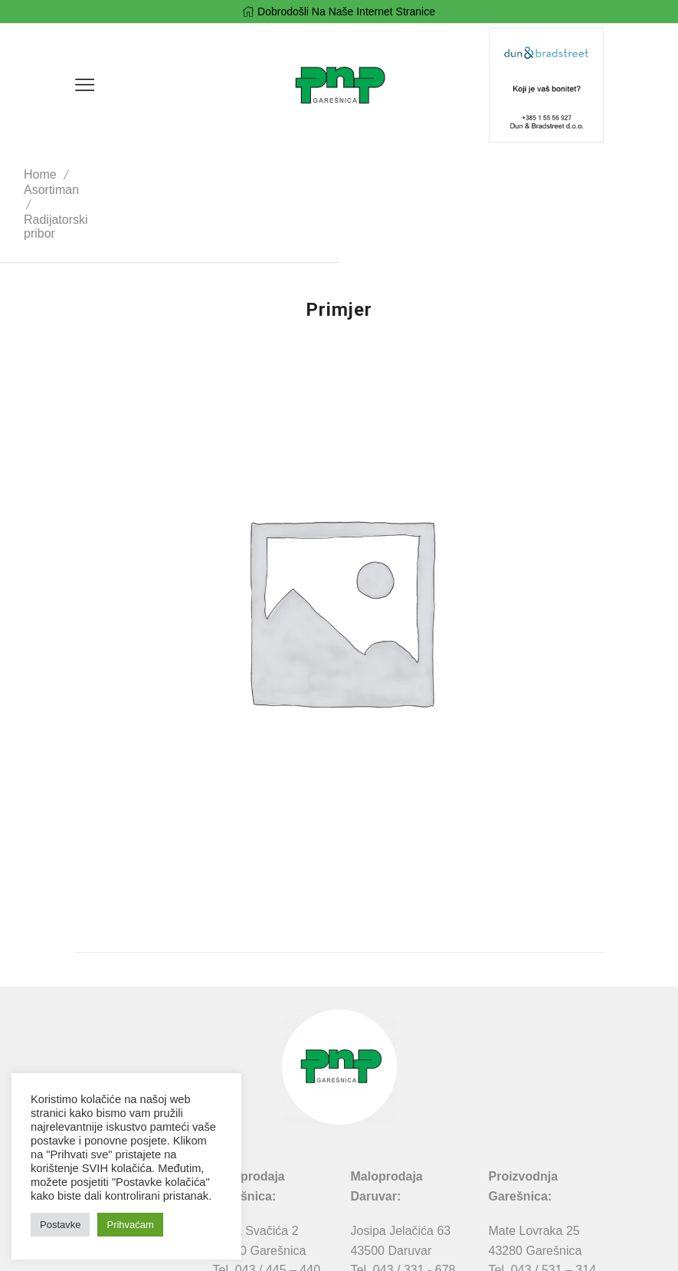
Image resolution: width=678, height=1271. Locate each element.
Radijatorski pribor (250, 174)
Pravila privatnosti (264, 1249)
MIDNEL (439, 1249)
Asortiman (154, 174)
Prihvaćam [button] (129, 1224)
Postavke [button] (60, 1224)
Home (92, 174)
